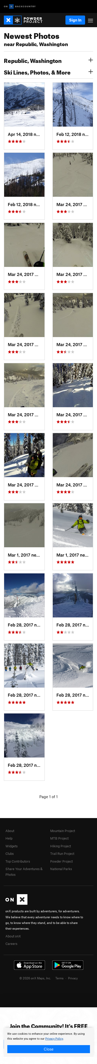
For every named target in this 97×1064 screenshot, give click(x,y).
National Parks (61, 869)
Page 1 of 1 (48, 796)
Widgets (11, 846)
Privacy (73, 978)
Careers (11, 944)
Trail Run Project (62, 853)
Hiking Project (60, 846)
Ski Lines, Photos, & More (48, 72)
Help (8, 838)
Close (49, 1049)
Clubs (9, 853)
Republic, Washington (48, 60)
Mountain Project (62, 831)
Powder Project (61, 861)
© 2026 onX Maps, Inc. (35, 978)
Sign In (75, 20)
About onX (13, 936)
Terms (59, 978)
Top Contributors (17, 861)
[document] (48, 1042)
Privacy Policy (54, 1038)
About (9, 831)
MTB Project (59, 838)
